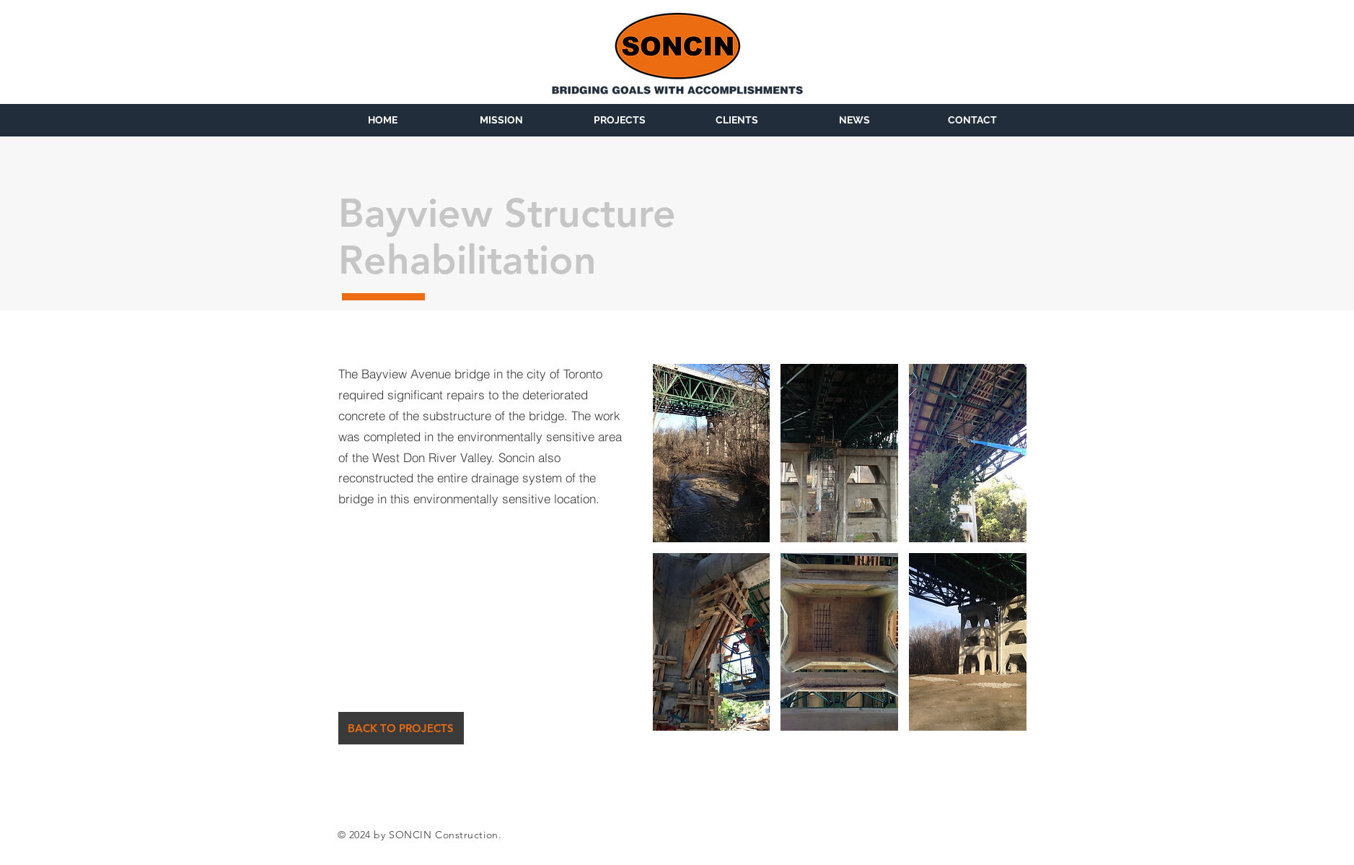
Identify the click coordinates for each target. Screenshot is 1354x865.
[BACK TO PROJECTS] (401, 728)
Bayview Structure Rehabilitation (507, 237)
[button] (711, 453)
